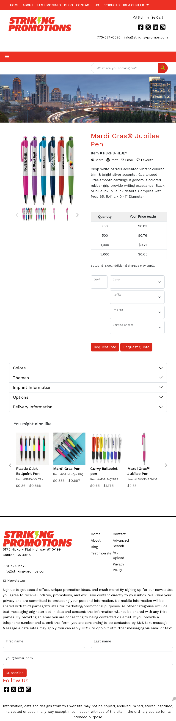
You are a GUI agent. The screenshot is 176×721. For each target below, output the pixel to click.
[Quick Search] (124, 68)
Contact (83, 5)
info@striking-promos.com (146, 37)
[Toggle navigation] (7, 56)
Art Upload (118, 555)
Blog (68, 5)
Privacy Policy (118, 567)
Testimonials (49, 5)
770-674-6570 (109, 37)
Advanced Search (121, 543)
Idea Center (133, 5)
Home (14, 5)
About (27, 5)
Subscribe (15, 673)
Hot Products (107, 5)
